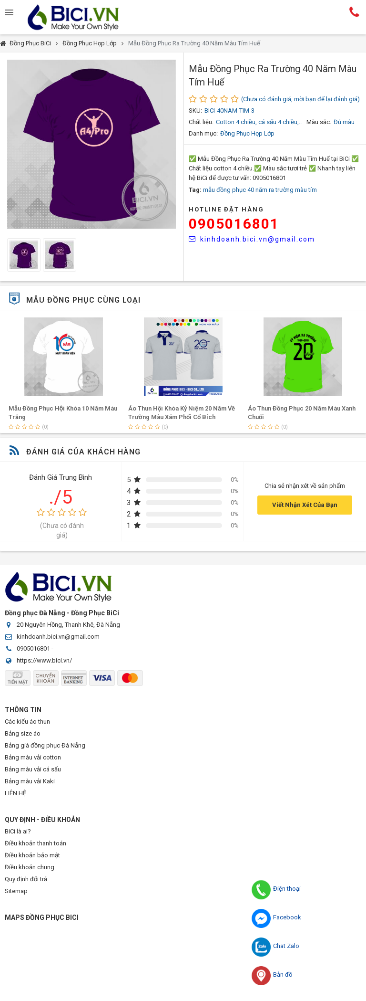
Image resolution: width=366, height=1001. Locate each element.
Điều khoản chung (29, 867)
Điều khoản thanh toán (35, 843)
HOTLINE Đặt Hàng (226, 209)
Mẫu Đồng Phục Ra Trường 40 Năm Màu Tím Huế (194, 43)
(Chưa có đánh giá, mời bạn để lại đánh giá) (300, 99)
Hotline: (354, 11)
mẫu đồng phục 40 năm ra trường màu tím (260, 189)
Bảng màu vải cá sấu (33, 769)
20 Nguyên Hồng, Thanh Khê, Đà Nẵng (68, 624)
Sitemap (16, 891)
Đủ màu (344, 122)
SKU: (195, 110)
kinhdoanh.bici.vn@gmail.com (252, 239)
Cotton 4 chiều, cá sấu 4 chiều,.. (259, 122)
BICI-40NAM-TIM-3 (229, 110)
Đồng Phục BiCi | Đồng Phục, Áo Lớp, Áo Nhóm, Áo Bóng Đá (81, 17)
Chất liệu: (201, 122)
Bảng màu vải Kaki (30, 781)
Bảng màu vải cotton (33, 757)
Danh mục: (203, 133)
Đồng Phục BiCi (30, 43)
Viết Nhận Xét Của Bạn (304, 504)
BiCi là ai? (18, 831)
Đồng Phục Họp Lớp (89, 43)
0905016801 (234, 223)
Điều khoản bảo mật (32, 855)
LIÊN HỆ (15, 793)
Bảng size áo (23, 733)
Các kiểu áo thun (27, 721)
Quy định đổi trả (26, 879)
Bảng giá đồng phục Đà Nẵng (45, 745)
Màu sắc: (318, 122)
